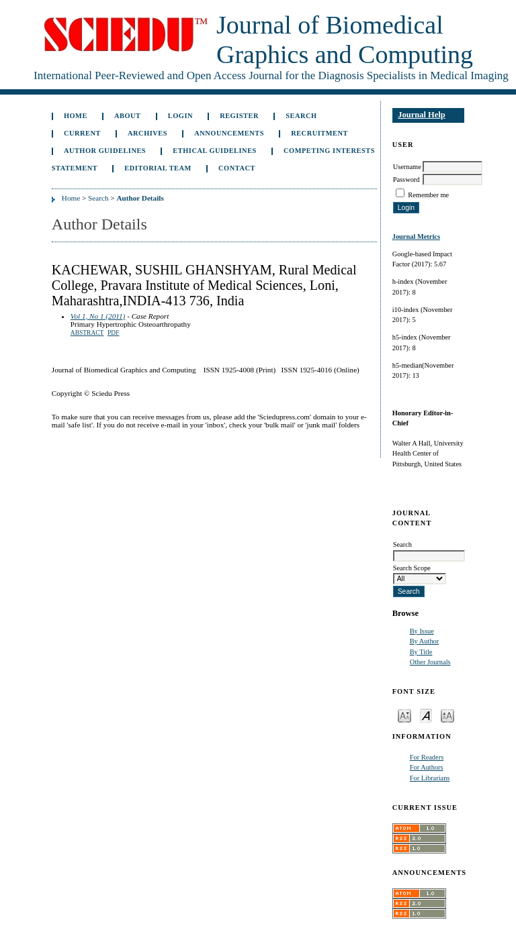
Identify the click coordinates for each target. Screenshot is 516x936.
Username (407, 166)
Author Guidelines (105, 150)
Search (301, 115)
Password (406, 179)
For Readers (427, 757)
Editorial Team (157, 168)
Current (82, 133)
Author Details (139, 198)
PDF (113, 332)
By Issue (422, 631)
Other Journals (430, 662)
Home (75, 115)
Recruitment (319, 133)
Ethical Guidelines (215, 150)
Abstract (87, 332)
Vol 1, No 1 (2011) (98, 316)
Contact (236, 168)
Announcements (229, 133)
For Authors (426, 767)
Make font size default (426, 715)
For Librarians (430, 778)
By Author (424, 641)
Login (180, 115)
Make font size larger (447, 715)
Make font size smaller (404, 715)
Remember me (428, 195)
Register (239, 115)
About (127, 115)
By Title (421, 652)
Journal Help (421, 114)
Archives (147, 133)
